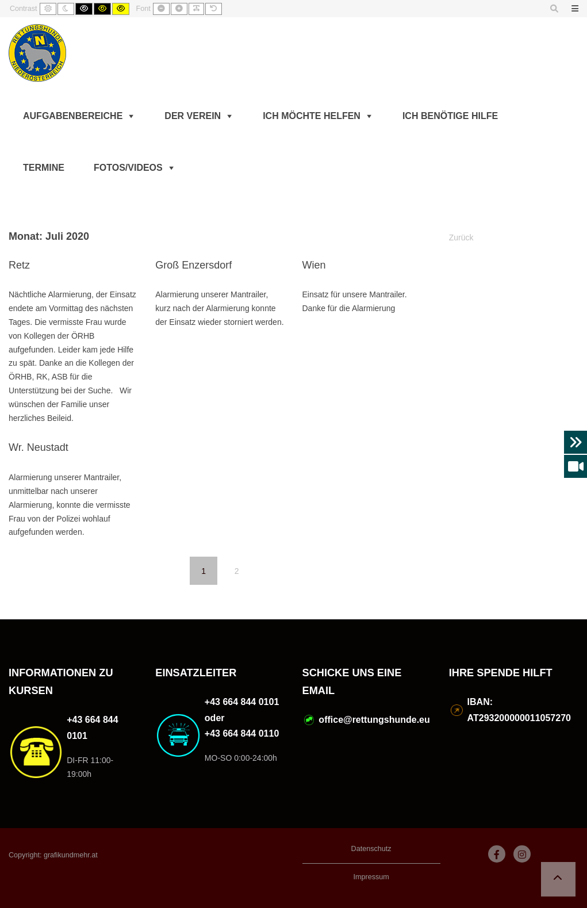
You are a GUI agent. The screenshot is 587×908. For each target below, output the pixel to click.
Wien (314, 265)
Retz (19, 265)
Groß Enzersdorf (193, 265)
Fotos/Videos (128, 168)
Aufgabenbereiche (72, 116)
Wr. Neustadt (38, 447)
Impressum (371, 877)
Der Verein (192, 116)
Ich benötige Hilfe (450, 116)
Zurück (461, 237)
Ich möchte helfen (311, 116)
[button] (558, 879)
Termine (43, 168)
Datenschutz (371, 849)
